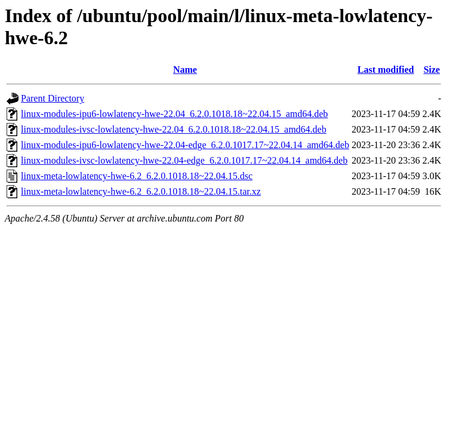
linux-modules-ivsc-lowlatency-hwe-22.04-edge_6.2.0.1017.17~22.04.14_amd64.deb (184, 160)
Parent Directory (52, 98)
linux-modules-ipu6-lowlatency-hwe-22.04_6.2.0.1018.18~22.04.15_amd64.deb (174, 114)
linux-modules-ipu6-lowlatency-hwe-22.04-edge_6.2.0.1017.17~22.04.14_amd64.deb (185, 145)
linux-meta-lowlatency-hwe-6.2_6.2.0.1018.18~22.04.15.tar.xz (141, 191)
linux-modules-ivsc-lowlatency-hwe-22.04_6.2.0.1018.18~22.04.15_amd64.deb (174, 129)
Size (431, 69)
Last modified (386, 69)
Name (185, 69)
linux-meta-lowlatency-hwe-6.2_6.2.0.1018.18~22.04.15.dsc (137, 176)
